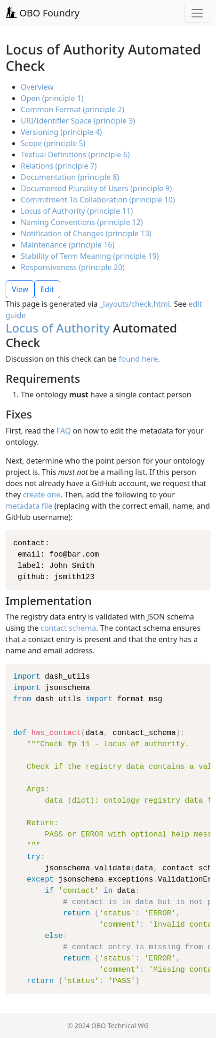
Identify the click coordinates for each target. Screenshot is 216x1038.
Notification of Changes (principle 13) (86, 233)
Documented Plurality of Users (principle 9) (96, 188)
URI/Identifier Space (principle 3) (78, 121)
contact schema (68, 628)
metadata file (29, 506)
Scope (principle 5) (53, 143)
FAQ (63, 431)
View (20, 289)
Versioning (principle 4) (61, 132)
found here (138, 359)
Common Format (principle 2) (72, 109)
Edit (47, 289)
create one (42, 494)
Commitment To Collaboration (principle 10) (98, 199)
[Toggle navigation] (197, 13)
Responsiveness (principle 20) (73, 267)
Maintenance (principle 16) (67, 245)
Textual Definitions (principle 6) (75, 154)
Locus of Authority (58, 328)
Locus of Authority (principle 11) (77, 211)
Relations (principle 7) (59, 166)
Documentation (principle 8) (70, 177)
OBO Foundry (43, 13)
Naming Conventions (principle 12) (82, 222)
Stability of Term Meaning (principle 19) (90, 256)
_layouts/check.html (135, 304)
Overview (37, 87)
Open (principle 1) (52, 98)
